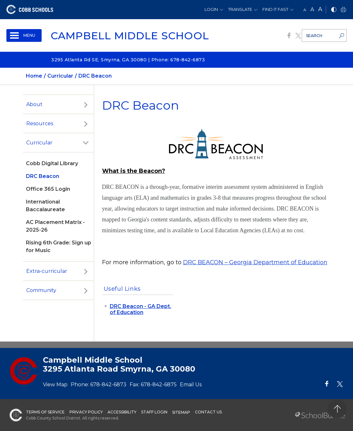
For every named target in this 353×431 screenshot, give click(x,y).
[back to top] (337, 408)
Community (41, 290)
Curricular (39, 143)
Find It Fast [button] (275, 9)
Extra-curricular (46, 271)
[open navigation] (24, 35)
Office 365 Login (48, 189)
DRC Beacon (42, 176)
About (34, 104)
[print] (343, 10)
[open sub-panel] (86, 104)
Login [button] (211, 9)
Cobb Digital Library (52, 163)
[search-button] (341, 36)
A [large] (320, 9)
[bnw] (333, 10)
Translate (240, 9)
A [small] (304, 9)
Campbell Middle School (130, 35)
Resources (39, 123)
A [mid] (312, 9)
